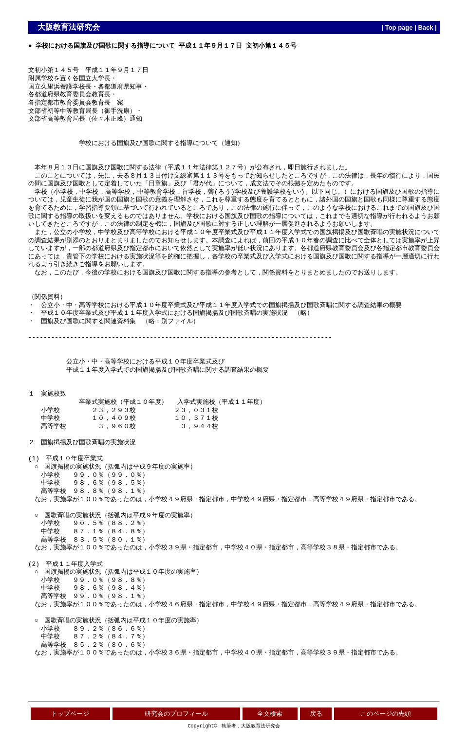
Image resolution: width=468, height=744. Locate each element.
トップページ (70, 713)
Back (425, 27)
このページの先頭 (385, 713)
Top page (399, 27)
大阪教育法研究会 (68, 27)
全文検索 (269, 713)
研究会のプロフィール (176, 713)
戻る (316, 713)
